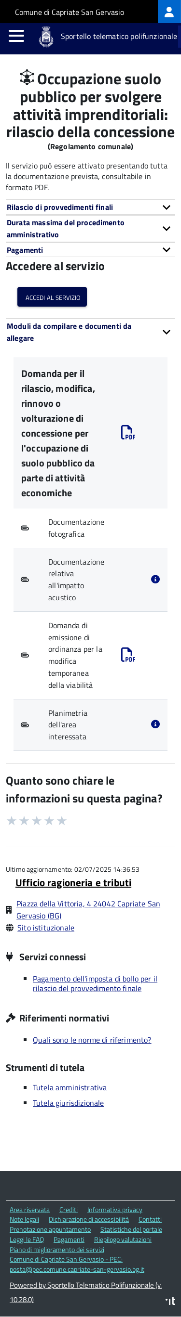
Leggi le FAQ (27, 1239)
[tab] (90, 207)
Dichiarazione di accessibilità (89, 1219)
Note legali (24, 1219)
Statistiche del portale (131, 1229)
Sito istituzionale (45, 927)
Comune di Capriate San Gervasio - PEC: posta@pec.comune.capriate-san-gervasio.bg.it (77, 1264)
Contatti (150, 1219)
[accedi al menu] (16, 35)
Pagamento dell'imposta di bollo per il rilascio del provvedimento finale (95, 983)
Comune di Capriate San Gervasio (69, 12)
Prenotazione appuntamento (50, 1229)
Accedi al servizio (52, 296)
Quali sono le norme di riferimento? (92, 1040)
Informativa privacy (114, 1209)
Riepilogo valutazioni (123, 1239)
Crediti (68, 1209)
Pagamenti (69, 1239)
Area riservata (30, 1209)
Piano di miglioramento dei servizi (57, 1249)
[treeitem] (169, 11)
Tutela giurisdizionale (68, 1103)
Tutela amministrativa (70, 1087)
